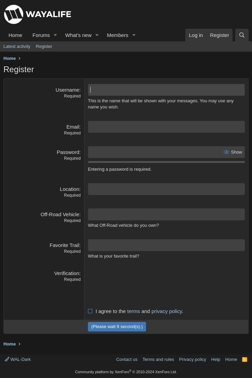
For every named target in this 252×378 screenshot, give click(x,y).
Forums (41, 35)
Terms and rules (158, 359)
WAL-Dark (18, 359)
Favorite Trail (64, 245)
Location (69, 189)
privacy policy (166, 311)
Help (216, 359)
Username (67, 90)
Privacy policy (192, 359)
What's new (78, 35)
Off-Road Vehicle (60, 214)
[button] (55, 35)
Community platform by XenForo (126, 372)
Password (68, 152)
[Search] (242, 35)
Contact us (126, 359)
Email (72, 127)
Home (15, 35)
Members (118, 35)
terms (133, 311)
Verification (66, 273)
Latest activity (16, 46)
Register (44, 46)
